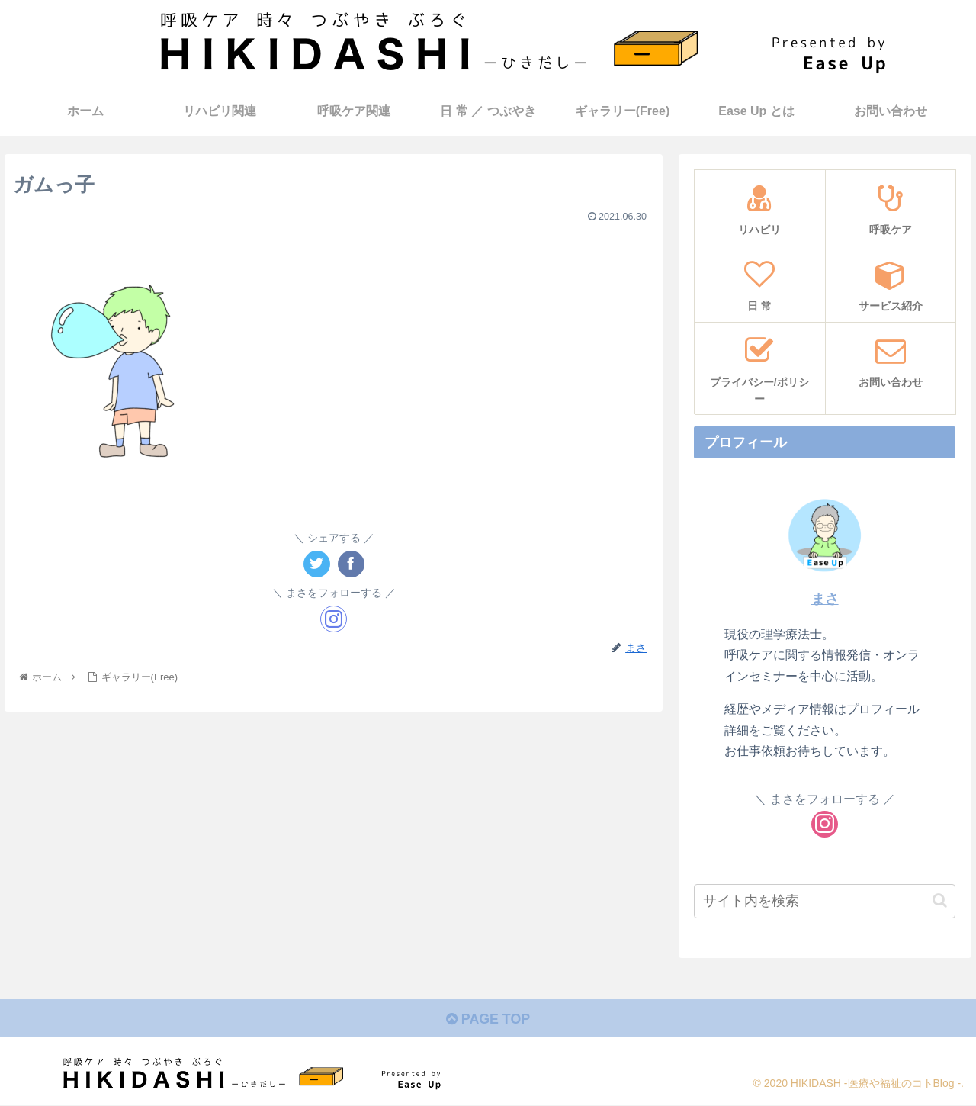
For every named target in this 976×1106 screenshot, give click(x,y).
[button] (939, 900)
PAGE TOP (487, 1019)
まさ (825, 598)
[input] (825, 901)
